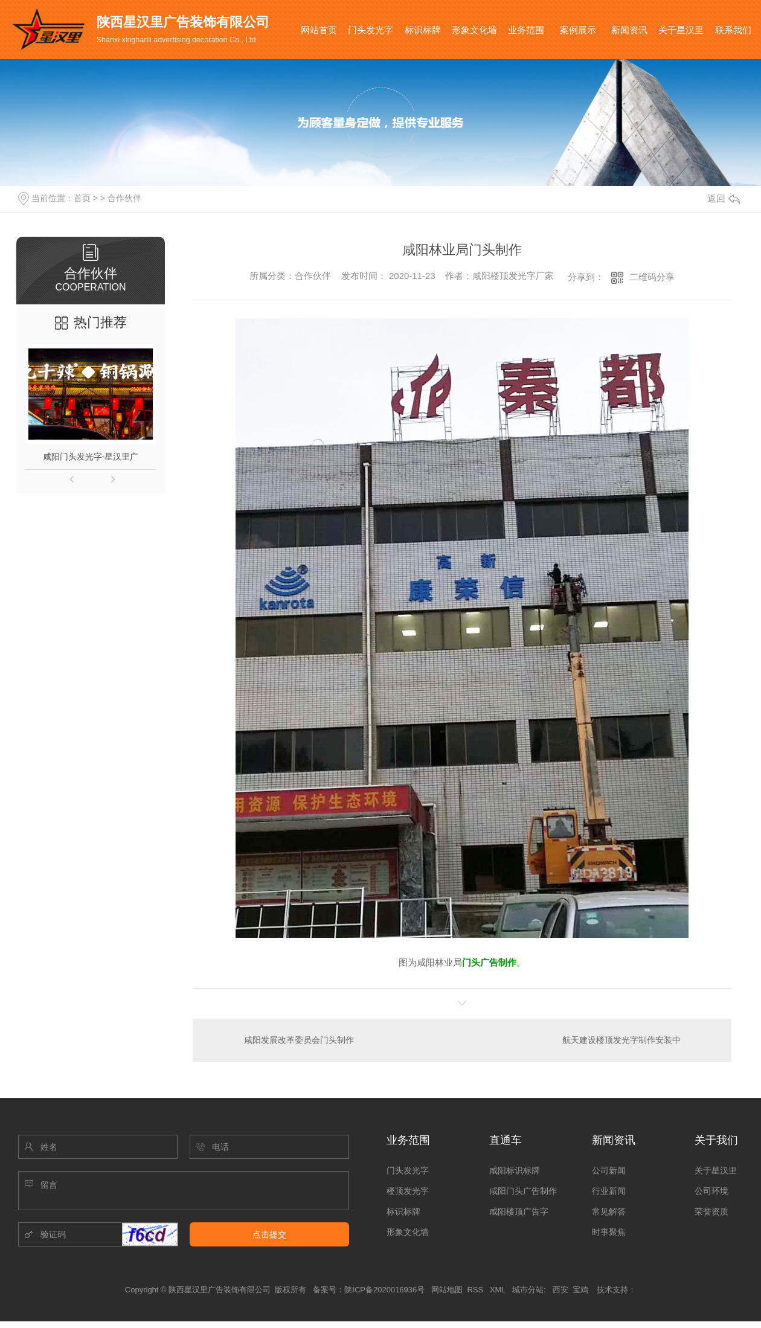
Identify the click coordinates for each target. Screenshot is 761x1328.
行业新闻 (609, 1191)
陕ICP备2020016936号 (384, 1289)
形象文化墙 (474, 30)
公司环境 (711, 1191)
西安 (560, 1289)
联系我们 (733, 30)
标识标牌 (423, 30)
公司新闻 (609, 1170)
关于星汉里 (681, 30)
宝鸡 (580, 1289)
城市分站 (528, 1289)
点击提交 (269, 1234)
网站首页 (319, 30)
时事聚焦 (609, 1232)
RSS (476, 1289)
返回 (723, 198)
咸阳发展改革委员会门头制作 (299, 1040)
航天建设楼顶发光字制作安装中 (621, 1040)
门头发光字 (370, 30)
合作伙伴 (124, 198)
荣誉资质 (711, 1211)
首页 (82, 198)
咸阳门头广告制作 (523, 1191)
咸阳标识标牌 (514, 1170)
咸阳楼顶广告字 (518, 1211)
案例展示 (578, 30)
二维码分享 (652, 277)
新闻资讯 (629, 30)
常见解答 (609, 1211)
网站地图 (447, 1289)
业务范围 (526, 30)
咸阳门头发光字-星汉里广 (91, 456)
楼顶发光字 (408, 1191)
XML (499, 1289)
